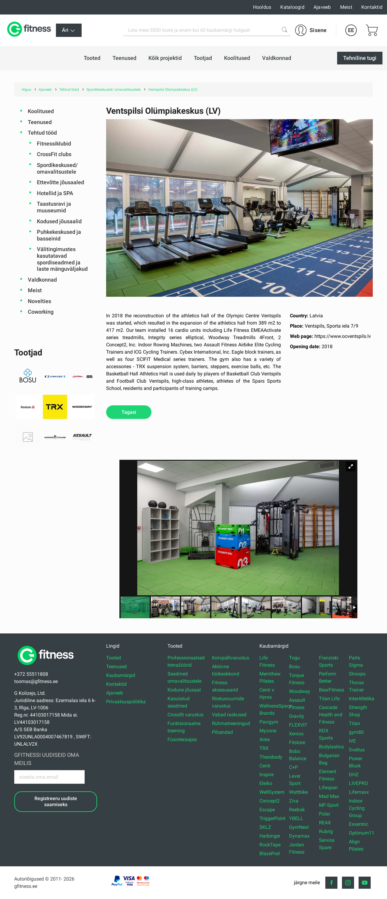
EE (351, 30)
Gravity (296, 716)
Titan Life (329, 698)
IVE (352, 741)
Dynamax (299, 836)
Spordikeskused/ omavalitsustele (57, 168)
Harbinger (269, 836)
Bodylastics (331, 747)
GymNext (299, 827)
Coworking (41, 312)
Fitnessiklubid (54, 143)
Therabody (270, 757)
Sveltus (357, 750)
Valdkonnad (42, 279)
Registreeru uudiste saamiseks (55, 801)
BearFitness (331, 690)
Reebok (297, 809)
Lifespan (328, 787)
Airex (264, 739)
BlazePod (269, 853)
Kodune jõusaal (184, 690)
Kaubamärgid (120, 675)
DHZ (354, 774)
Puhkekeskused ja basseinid (59, 235)
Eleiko (265, 783)
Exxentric (358, 824)
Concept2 (269, 801)
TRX (263, 748)
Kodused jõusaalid (59, 221)
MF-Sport (329, 805)
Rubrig (326, 831)
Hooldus (262, 7)
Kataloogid (292, 7)
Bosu (294, 666)
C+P (293, 767)
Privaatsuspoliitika (126, 701)
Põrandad (222, 732)
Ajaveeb (322, 7)
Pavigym (268, 722)
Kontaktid (371, 7)
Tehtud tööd (42, 132)
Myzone (267, 731)
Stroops (357, 674)
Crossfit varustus (185, 715)
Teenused (40, 122)
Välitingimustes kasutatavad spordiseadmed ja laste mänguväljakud (62, 259)
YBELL (296, 818)
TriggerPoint (272, 818)
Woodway (299, 691)
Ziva (293, 801)
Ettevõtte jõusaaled (60, 182)
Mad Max (329, 796)
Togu (294, 658)
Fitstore (297, 742)
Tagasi (129, 412)
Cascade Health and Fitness (330, 714)
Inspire (266, 774)
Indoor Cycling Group (357, 808)
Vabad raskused (229, 715)
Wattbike (298, 792)
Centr (265, 766)
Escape (267, 809)
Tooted (113, 658)
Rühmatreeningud (231, 723)
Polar (324, 814)
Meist (346, 7)
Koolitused (41, 111)
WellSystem (272, 792)
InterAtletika (361, 698)
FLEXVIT (298, 725)
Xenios (296, 734)
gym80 (356, 732)
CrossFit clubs (54, 154)
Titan (354, 723)
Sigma (356, 665)
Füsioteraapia (182, 739)
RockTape (270, 845)
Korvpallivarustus (230, 658)
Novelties (39, 301)
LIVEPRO (358, 783)
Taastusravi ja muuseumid (54, 207)
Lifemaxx (359, 792)
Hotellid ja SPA (55, 193)
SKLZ (265, 827)
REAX (325, 822)
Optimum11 (361, 833)
